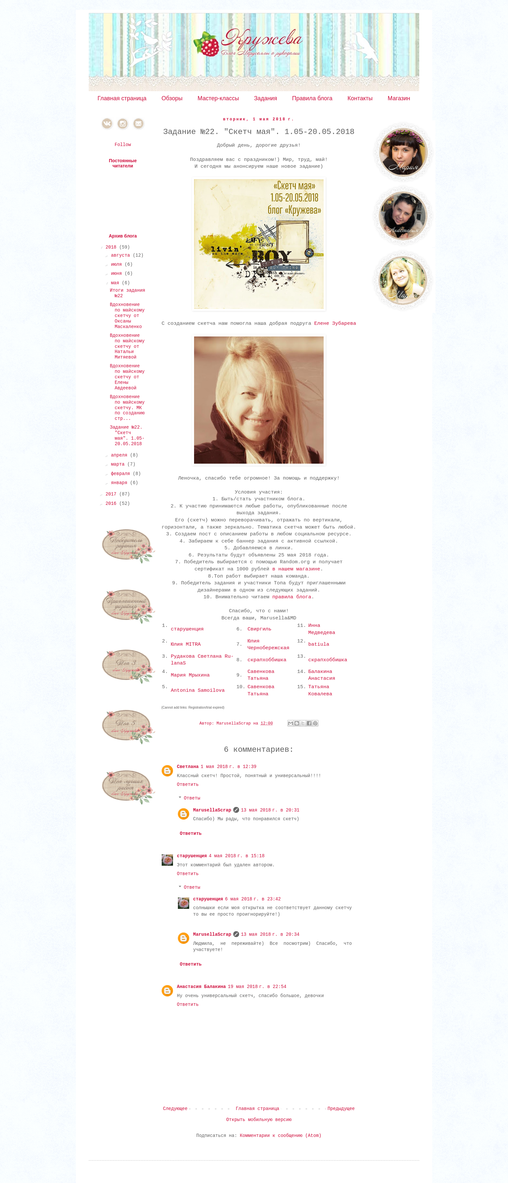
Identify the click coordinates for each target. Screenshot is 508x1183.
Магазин (399, 98)
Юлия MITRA (186, 644)
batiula (318, 644)
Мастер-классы (218, 98)
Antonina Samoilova (198, 690)
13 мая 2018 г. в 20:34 (270, 934)
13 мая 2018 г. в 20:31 (270, 810)
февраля (122, 473)
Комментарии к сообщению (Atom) (280, 1135)
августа (122, 255)
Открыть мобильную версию (259, 1119)
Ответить (188, 784)
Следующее (175, 1108)
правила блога (291, 597)
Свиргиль (259, 629)
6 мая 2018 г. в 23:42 (253, 899)
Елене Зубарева (335, 323)
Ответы (192, 798)
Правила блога (312, 98)
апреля (120, 455)
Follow (123, 144)
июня (117, 273)
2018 (112, 247)
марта (119, 464)
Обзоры (171, 98)
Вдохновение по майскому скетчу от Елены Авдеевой (127, 376)
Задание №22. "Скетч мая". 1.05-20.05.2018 (127, 435)
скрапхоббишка (267, 660)
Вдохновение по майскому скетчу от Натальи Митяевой (127, 346)
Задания (265, 98)
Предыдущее (341, 1108)
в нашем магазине (296, 569)
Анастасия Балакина (201, 986)
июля (117, 264)
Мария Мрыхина (190, 675)
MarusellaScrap (212, 810)
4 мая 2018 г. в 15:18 (236, 856)
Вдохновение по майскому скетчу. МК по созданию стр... (127, 407)
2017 (112, 494)
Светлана (188, 766)
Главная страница (122, 98)
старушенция (187, 629)
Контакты (360, 98)
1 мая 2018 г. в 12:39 (228, 766)
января (120, 482)
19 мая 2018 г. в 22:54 (257, 986)
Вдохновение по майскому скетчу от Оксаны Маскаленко (127, 315)
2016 (112, 503)
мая (116, 283)
